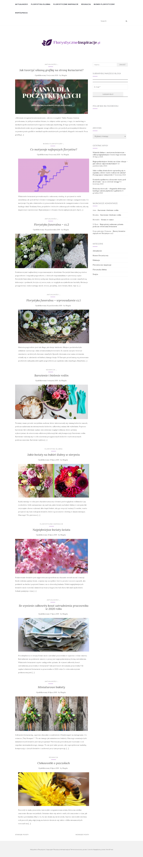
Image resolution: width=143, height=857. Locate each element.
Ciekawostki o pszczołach (53, 763)
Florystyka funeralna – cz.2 (51, 224)
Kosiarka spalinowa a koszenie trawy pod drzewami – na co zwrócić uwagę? (109, 180)
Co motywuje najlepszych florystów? (53, 149)
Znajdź (122, 64)
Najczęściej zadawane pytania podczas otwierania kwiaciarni (108, 225)
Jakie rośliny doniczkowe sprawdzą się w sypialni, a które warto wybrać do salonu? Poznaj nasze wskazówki (109, 172)
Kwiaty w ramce (107, 220)
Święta (95, 274)
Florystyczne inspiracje (65, 4)
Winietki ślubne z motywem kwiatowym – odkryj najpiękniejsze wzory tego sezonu (109, 153)
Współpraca (21, 13)
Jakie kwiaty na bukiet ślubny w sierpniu (53, 454)
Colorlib (90, 849)
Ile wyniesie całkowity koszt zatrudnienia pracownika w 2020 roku (53, 607)
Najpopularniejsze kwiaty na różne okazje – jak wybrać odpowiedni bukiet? (110, 162)
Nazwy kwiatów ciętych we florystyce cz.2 (109, 232)
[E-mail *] (110, 87)
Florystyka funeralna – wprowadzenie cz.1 (53, 300)
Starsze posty (22, 834)
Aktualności (21, 4)
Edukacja (86, 4)
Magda (64, 75)
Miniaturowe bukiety (51, 687)
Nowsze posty (82, 834)
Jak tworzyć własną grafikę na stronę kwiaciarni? (51, 70)
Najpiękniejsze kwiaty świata (51, 530)
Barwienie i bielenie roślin (51, 375)
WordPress (109, 849)
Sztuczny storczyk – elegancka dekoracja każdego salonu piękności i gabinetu (109, 190)
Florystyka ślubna (40, 4)
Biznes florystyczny (104, 4)
